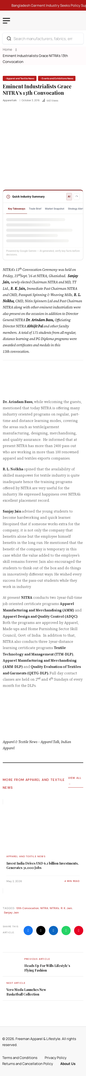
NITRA (44, 908)
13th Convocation (27, 908)
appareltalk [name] (10, 100)
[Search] (9, 38)
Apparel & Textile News (20, 741)
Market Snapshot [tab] (54, 208)
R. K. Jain (66, 908)
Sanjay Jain (11, 912)
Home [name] (8, 49)
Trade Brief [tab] (35, 208)
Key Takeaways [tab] (16, 208)
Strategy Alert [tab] (75, 208)
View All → (74, 781)
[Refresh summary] (76, 196)
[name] (19, 78)
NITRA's (54, 908)
